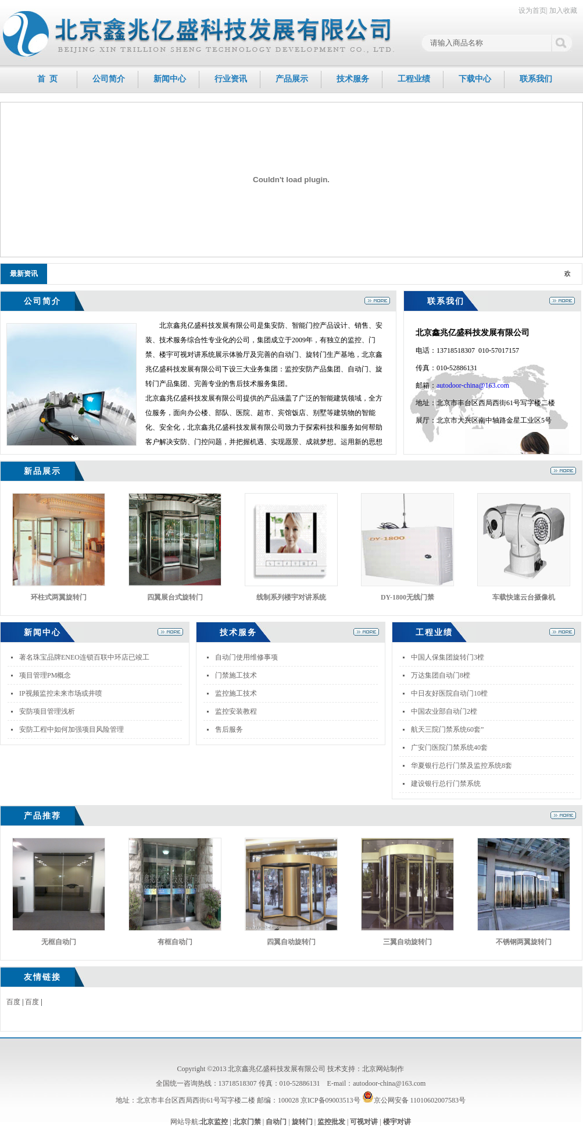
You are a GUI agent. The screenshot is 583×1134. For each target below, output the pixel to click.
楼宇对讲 (397, 1122)
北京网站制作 (383, 1069)
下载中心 (475, 79)
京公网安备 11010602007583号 (414, 1100)
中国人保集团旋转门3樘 (447, 657)
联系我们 (536, 79)
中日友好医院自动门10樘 (449, 693)
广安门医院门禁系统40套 (449, 747)
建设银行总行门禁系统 (446, 783)
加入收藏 (563, 10)
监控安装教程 (236, 711)
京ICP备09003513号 (330, 1100)
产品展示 (292, 79)
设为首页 (532, 10)
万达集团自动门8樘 (440, 675)
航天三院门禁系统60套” (447, 729)
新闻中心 (169, 79)
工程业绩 (414, 79)
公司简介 (108, 79)
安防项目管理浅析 (47, 711)
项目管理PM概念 (45, 675)
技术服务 (353, 79)
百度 (13, 1002)
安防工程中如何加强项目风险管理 (71, 729)
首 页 (47, 79)
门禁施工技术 (236, 675)
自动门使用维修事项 (246, 657)
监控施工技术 (236, 693)
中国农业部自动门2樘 (444, 711)
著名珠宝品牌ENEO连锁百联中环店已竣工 (84, 657)
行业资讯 (230, 79)
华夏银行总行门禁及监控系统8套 (461, 765)
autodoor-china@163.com (473, 385)
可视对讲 (364, 1122)
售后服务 (229, 729)
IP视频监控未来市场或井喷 (60, 693)
